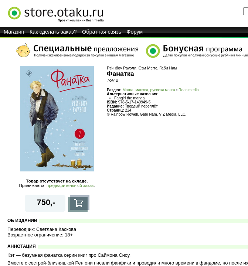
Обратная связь (101, 32)
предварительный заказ (70, 185)
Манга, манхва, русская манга (149, 90)
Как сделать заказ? (53, 32)
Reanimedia (189, 90)
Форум (135, 32)
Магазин (14, 32)
